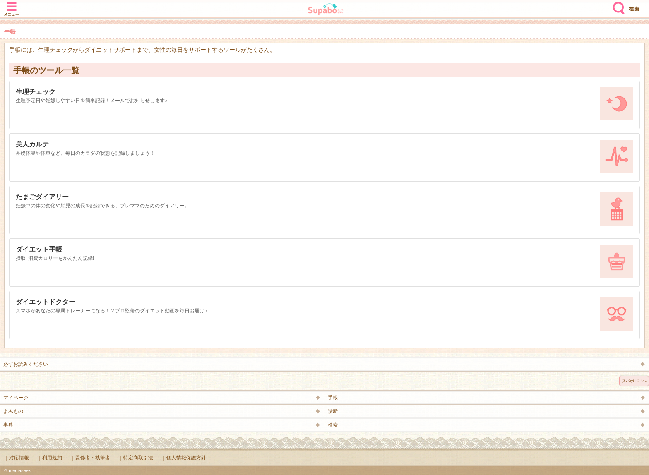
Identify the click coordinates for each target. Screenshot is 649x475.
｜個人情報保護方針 (183, 458)
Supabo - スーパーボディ (326, 10)
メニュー (11, 5)
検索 (617, 5)
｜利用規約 (49, 458)
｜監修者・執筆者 (90, 458)
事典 (8, 425)
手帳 (333, 398)
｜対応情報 (16, 458)
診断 (333, 411)
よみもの (13, 411)
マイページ (15, 398)
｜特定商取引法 (135, 458)
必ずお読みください (25, 364)
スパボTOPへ (634, 381)
